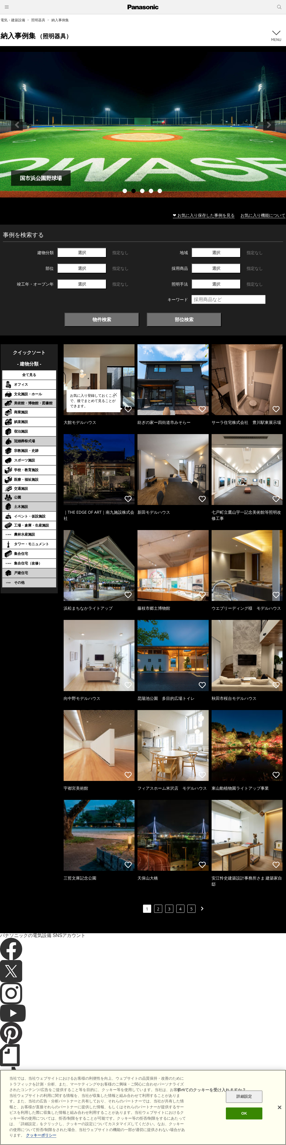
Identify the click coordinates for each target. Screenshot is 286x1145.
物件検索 (102, 319)
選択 (82, 252)
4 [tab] (152, 192)
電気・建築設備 (13, 20)
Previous (17, 125)
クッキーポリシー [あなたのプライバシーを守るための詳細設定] (41, 1135)
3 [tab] (143, 192)
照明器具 (38, 20)
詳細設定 (244, 1097)
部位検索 (184, 319)
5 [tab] (160, 192)
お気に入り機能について (262, 215)
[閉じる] (279, 1107)
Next (269, 125)
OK (244, 1113)
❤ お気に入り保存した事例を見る (204, 215)
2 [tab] (134, 192)
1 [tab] (125, 192)
